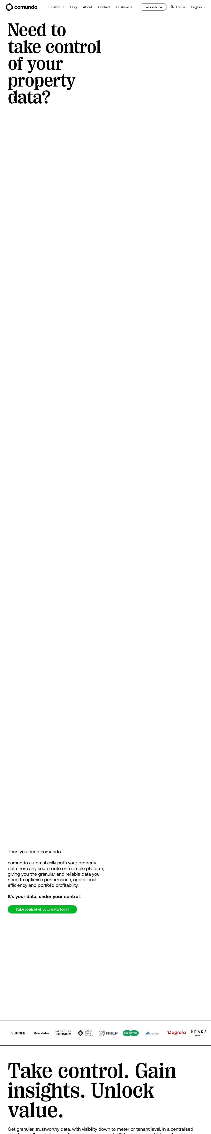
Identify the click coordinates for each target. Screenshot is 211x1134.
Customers (124, 7)
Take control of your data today (42, 909)
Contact (104, 7)
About (87, 7)
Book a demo (153, 7)
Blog (73, 7)
